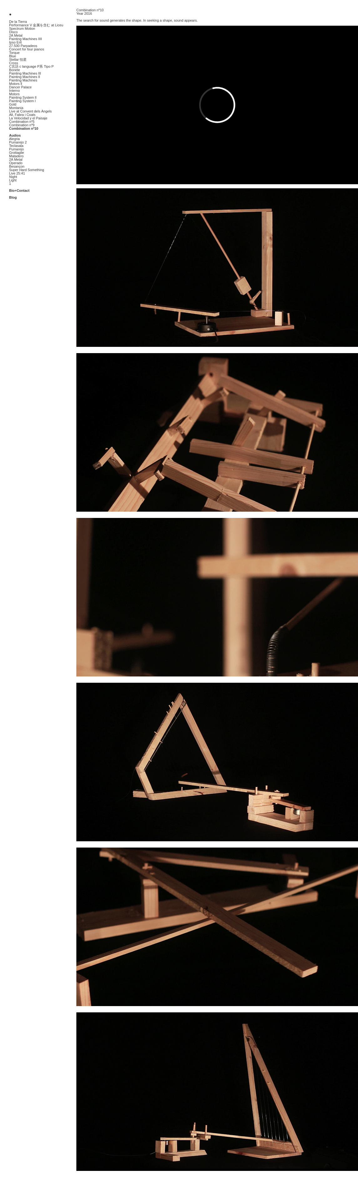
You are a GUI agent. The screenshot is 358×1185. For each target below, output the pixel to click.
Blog (13, 197)
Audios (15, 135)
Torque (14, 53)
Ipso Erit (15, 42)
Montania (16, 108)
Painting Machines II (24, 77)
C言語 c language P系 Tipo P (31, 66)
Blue (12, 56)
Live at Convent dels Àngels (30, 111)
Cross (13, 63)
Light (13, 180)
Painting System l (22, 101)
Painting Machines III (25, 73)
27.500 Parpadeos (23, 46)
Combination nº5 (21, 121)
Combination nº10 (23, 128)
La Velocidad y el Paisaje (28, 118)
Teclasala (16, 146)
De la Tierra (18, 21)
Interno (14, 90)
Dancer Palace (20, 87)
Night (13, 177)
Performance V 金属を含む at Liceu (36, 25)
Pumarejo (16, 149)
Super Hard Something (26, 170)
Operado (16, 163)
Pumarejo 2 (18, 142)
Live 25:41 (17, 173)
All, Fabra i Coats (22, 115)
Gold (12, 104)
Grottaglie (16, 152)
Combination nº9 (21, 125)
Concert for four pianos (26, 49)
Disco (13, 32)
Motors (14, 94)
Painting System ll (22, 97)
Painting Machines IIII (25, 39)
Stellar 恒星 (18, 59)
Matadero (16, 156)
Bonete (14, 70)
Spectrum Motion (22, 28)
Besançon (16, 166)
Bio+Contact (19, 190)
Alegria (14, 139)
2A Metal (16, 35)
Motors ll (15, 84)
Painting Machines (23, 80)
